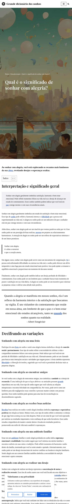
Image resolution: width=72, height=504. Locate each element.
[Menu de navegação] (63, 4)
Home (7, 74)
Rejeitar (29, 494)
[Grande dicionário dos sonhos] (21, 4)
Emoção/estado (15, 74)
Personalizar (15, 494)
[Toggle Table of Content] (12, 178)
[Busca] (68, 4)
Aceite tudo (44, 494)
